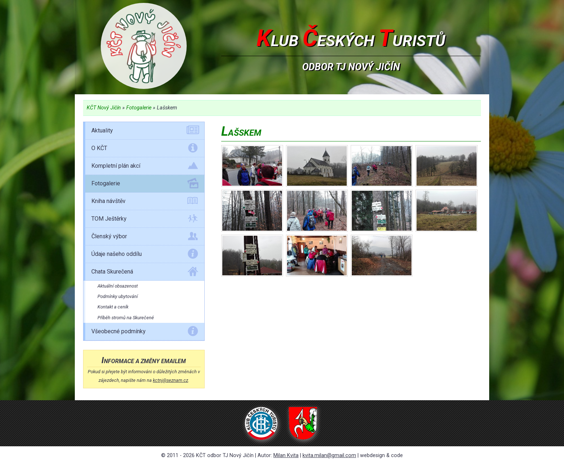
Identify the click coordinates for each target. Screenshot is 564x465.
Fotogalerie (138, 108)
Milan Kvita (286, 455)
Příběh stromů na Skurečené (125, 317)
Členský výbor (144, 237)
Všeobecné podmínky (144, 332)
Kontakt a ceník (112, 307)
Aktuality (144, 132)
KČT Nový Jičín (104, 108)
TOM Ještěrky (144, 220)
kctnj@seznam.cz (170, 380)
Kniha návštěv (144, 202)
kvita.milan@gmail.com (329, 455)
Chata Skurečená (144, 273)
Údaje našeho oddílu (144, 255)
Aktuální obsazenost (117, 286)
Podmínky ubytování (117, 296)
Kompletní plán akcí (144, 167)
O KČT (144, 149)
